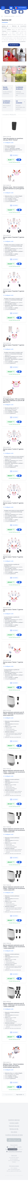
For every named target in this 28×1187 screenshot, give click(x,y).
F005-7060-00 (7, 1008)
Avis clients (14, 1139)
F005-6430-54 (7, 508)
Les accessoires (20, 109)
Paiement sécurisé (14, 1133)
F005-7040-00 (7, 892)
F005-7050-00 (7, 950)
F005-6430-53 (7, 454)
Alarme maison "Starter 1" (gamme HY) (13, 670)
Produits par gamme (9, 23)
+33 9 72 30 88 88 (12, 1156)
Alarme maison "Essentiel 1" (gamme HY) (13, 352)
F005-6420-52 (7, 242)
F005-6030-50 (7, 404)
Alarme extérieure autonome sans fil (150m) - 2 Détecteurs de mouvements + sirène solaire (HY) (14, 779)
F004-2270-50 (7, 143)
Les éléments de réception (7, 109)
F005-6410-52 (7, 562)
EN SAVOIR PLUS (14, 52)
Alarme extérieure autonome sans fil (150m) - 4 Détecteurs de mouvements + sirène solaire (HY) (14, 895)
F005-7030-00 (7, 834)
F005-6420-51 (7, 296)
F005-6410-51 (7, 614)
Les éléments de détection (20, 95)
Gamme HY (18, 23)
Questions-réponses (14, 1127)
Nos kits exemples (7, 95)
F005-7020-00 (7, 775)
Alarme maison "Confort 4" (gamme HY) (13, 456)
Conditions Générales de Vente (14, 1142)
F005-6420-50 (7, 350)
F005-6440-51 (7, 1069)
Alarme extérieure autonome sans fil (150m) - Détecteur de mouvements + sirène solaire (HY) (13, 720)
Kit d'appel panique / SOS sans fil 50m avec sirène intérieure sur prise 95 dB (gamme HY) (13, 407)
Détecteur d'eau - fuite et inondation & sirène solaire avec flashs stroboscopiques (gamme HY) (13, 1072)
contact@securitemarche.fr (15, 1158)
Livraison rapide (14, 1130)
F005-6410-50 (7, 667)
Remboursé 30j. (14, 1136)
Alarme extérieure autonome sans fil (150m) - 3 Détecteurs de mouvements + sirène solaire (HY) (14, 837)
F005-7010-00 (7, 717)
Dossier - (21, 14)
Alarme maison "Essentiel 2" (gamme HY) (13, 298)
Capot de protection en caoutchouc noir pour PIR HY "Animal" (13, 146)
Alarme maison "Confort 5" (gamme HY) (13, 510)
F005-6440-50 (7, 192)
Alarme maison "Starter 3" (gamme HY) (13, 564)
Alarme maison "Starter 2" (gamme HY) (13, 617)
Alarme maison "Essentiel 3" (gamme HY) (13, 245)
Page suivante (20, 1101)
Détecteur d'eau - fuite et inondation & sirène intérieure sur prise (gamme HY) (13, 195)
